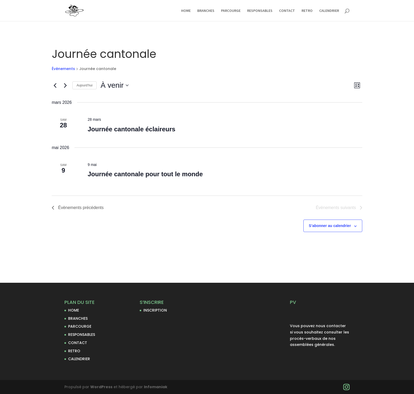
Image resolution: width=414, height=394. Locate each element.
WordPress (101, 387)
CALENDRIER (329, 11)
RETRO (307, 11)
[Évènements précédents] (55, 85)
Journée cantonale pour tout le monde (145, 174)
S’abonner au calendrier (330, 226)
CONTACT (287, 11)
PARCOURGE (231, 11)
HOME (186, 11)
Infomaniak (155, 387)
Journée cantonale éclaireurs (131, 129)
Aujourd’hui (84, 85)
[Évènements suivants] (65, 85)
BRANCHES (205, 11)
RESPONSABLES (259, 11)
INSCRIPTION (155, 310)
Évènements (63, 68)
